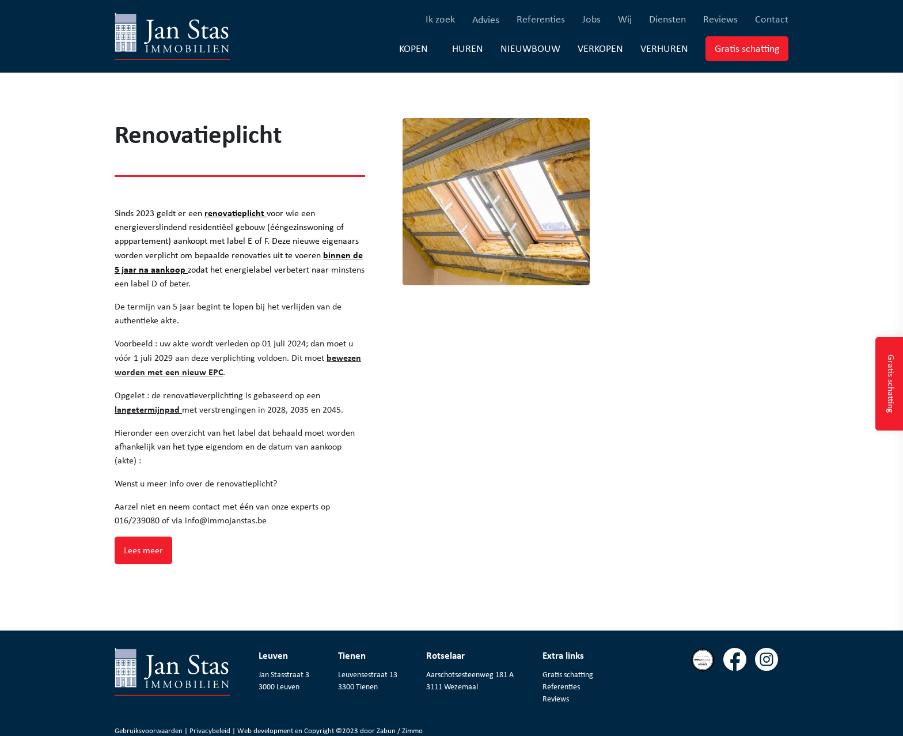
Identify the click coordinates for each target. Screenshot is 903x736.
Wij (625, 19)
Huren (467, 48)
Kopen (413, 48)
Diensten (667, 19)
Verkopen (600, 48)
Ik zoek (440, 19)
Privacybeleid (210, 730)
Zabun (386, 730)
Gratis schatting (751, 47)
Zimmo (412, 730)
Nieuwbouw (530, 48)
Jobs (591, 19)
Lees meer (143, 550)
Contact (771, 19)
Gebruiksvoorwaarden (149, 730)
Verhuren (664, 48)
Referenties (541, 19)
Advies (485, 20)
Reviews (720, 19)
